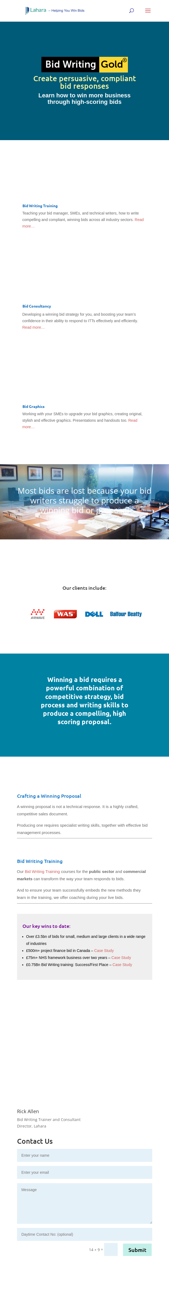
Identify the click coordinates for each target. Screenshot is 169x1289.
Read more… (33, 327)
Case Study (104, 950)
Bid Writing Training (42, 871)
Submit (137, 1249)
